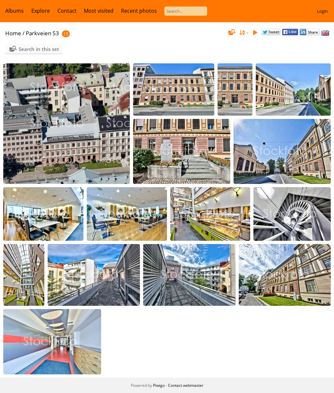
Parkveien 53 (42, 33)
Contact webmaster (186, 385)
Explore (40, 10)
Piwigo (159, 385)
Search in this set (39, 49)
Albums (14, 10)
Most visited (99, 10)
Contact (67, 10)
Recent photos (139, 10)
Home (13, 33)
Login (322, 11)
